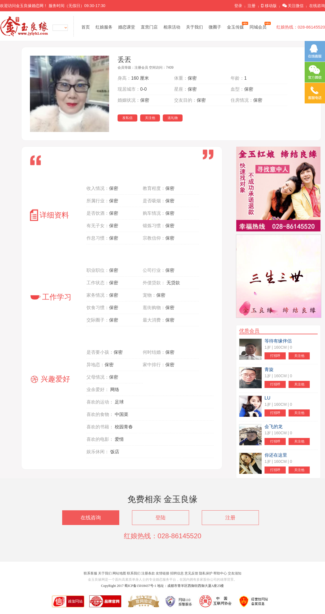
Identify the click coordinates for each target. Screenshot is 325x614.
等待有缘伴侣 (278, 341)
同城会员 (259, 26)
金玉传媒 (236, 26)
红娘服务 (104, 27)
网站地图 (119, 573)
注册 (251, 5)
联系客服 (90, 573)
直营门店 (149, 27)
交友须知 (234, 573)
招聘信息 (177, 573)
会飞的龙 (274, 426)
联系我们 (133, 573)
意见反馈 (191, 573)
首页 (85, 27)
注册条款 (148, 573)
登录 (238, 5)
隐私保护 (206, 573)
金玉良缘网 (24, 26)
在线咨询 (317, 5)
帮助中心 (220, 573)
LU (267, 398)
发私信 (127, 118)
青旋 (269, 369)
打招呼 (275, 356)
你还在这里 (276, 455)
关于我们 (194, 27)
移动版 (269, 5)
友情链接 (162, 573)
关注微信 (293, 5)
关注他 (150, 118)
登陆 (160, 517)
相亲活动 (171, 27)
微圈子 (215, 27)
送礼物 (173, 118)
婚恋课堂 (126, 27)
